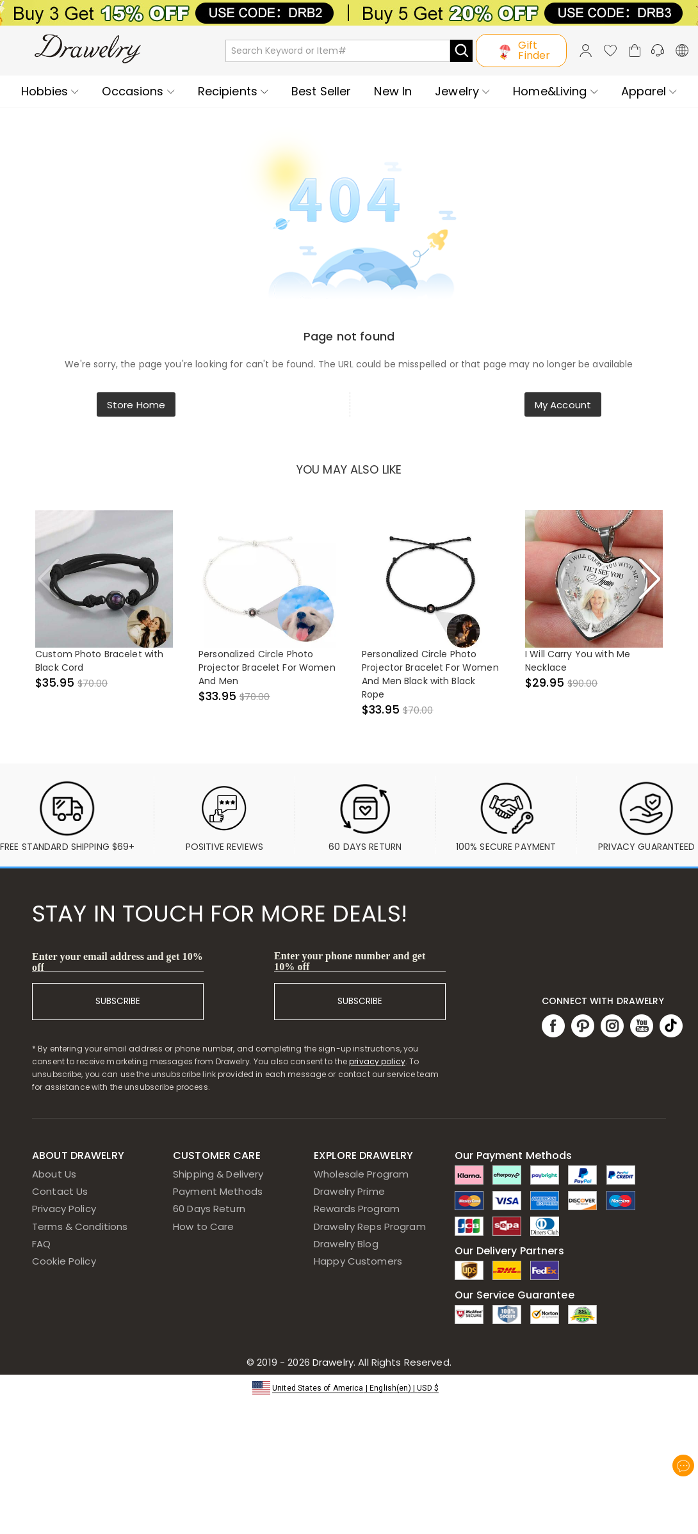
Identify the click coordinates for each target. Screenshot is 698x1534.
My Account (563, 404)
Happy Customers (358, 1261)
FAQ (41, 1243)
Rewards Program (357, 1208)
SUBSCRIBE (117, 1001)
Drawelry (380, 1362)
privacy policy (377, 1061)
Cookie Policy (64, 1261)
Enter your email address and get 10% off (117, 962)
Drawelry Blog (346, 1243)
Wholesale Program (361, 1174)
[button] (349, 1387)
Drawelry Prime (349, 1191)
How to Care (203, 1226)
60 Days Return (209, 1208)
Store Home (136, 404)
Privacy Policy (64, 1208)
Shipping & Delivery (218, 1174)
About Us (54, 1174)
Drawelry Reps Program (370, 1226)
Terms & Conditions (79, 1226)
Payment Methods (218, 1191)
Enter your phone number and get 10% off (350, 961)
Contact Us (60, 1191)
